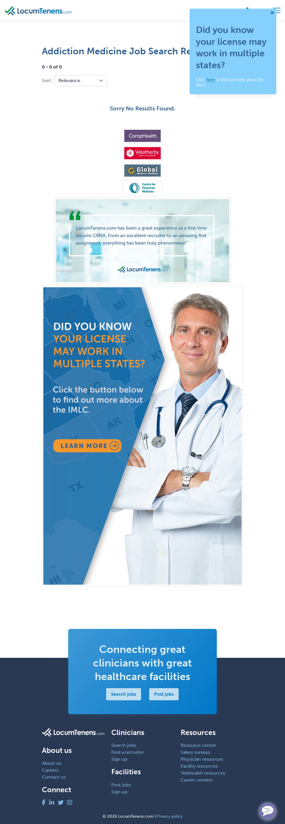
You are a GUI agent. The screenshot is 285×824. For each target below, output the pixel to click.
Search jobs (123, 694)
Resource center (198, 745)
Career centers (196, 780)
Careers (50, 770)
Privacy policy (170, 816)
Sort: (47, 80)
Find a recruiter (127, 752)
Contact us (54, 777)
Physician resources (202, 759)
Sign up (119, 759)
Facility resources (199, 766)
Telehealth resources (203, 773)
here (210, 79)
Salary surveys (195, 752)
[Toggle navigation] (277, 10)
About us (51, 763)
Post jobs (164, 694)
